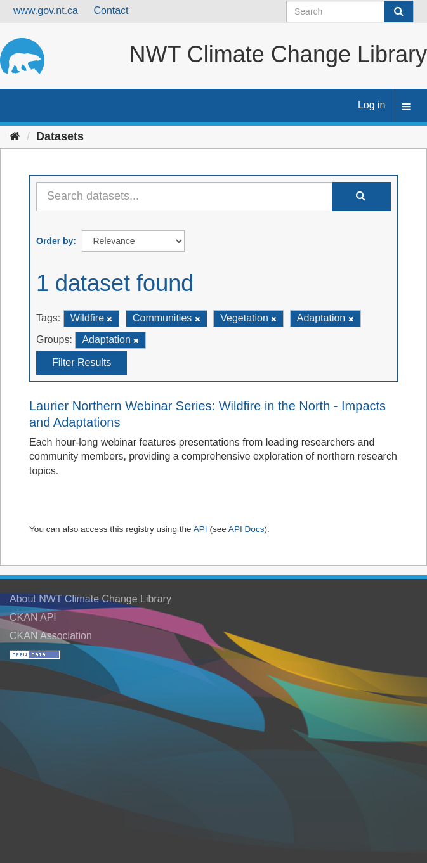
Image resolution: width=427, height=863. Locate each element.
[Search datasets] (350, 11)
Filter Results (81, 362)
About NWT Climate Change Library (90, 599)
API (200, 529)
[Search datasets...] (184, 196)
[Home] (15, 136)
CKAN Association (51, 635)
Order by (54, 241)
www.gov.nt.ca (45, 10)
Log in (372, 105)
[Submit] (398, 11)
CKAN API (33, 617)
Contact (110, 10)
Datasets (60, 136)
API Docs (246, 529)
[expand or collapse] (406, 107)
